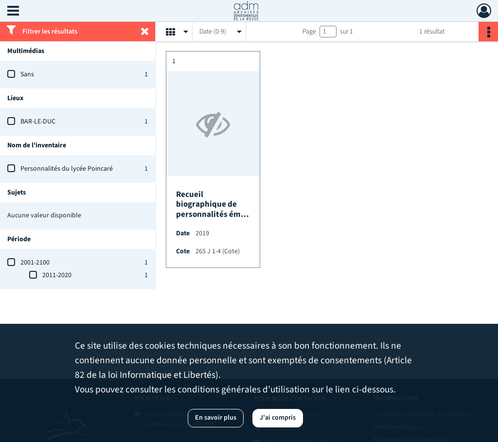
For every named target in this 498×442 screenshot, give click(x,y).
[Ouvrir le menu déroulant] (13, 12)
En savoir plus (215, 418)
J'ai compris (278, 418)
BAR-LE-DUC (37, 121)
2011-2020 (56, 275)
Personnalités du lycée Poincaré (66, 169)
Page (309, 31)
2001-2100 (35, 262)
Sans (27, 74)
